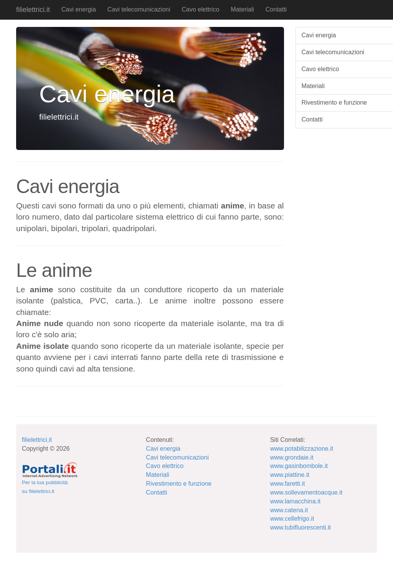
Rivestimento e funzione (178, 483)
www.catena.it (289, 510)
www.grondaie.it (292, 457)
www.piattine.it (289, 474)
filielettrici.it (33, 9)
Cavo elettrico (200, 9)
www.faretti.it (287, 483)
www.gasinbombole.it (299, 466)
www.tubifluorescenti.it (300, 527)
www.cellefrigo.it (292, 518)
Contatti (276, 9)
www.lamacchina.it (295, 501)
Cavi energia (78, 9)
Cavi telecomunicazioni (138, 9)
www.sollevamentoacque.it (306, 492)
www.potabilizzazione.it (302, 448)
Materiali (242, 9)
